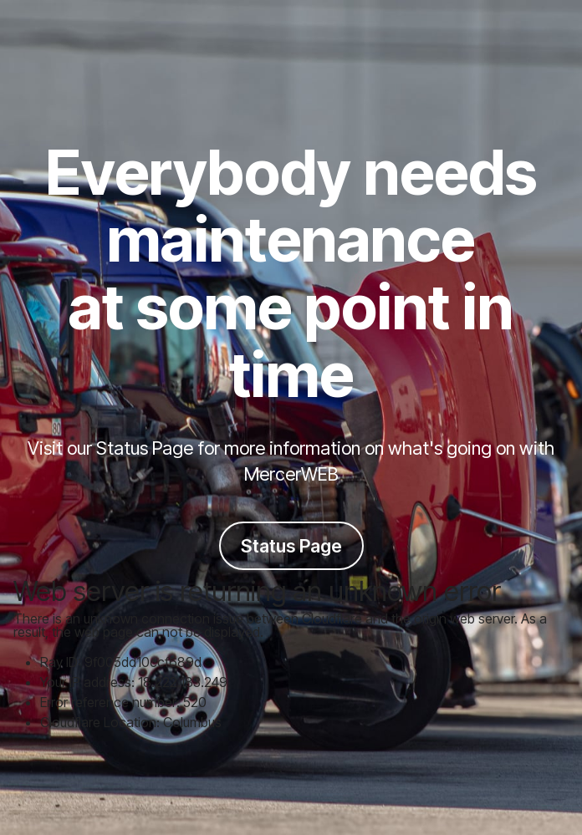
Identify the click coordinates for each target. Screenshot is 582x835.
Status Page (291, 546)
